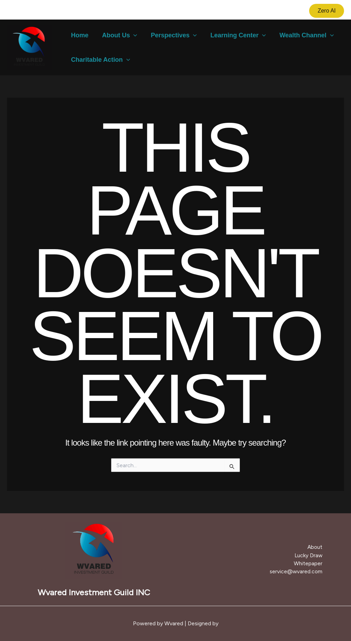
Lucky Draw (310, 555)
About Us (118, 35)
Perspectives (171, 35)
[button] (326, 11)
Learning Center (234, 35)
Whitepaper (310, 563)
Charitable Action (99, 59)
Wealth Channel (302, 35)
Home (79, 35)
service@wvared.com (298, 571)
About (317, 547)
